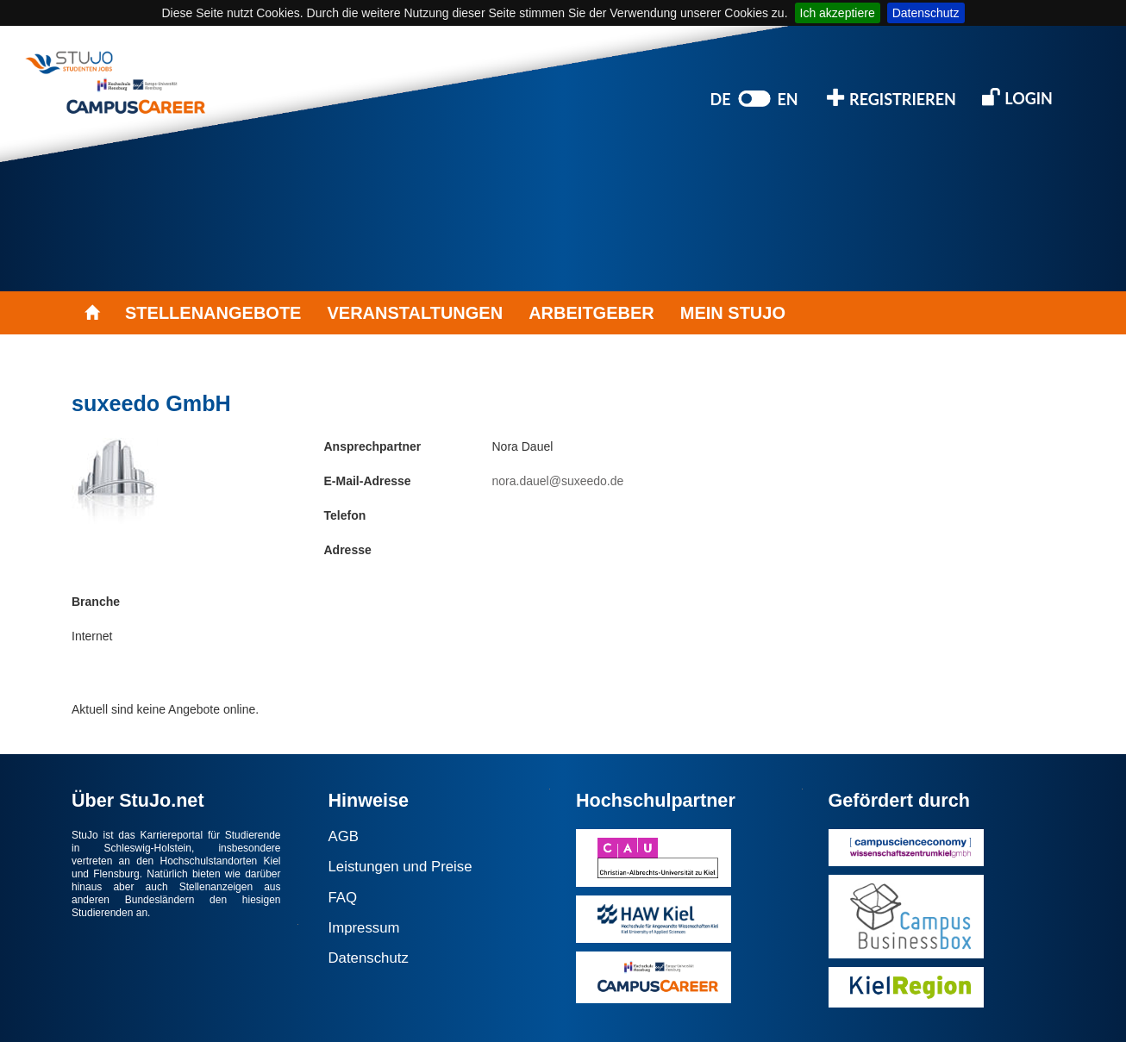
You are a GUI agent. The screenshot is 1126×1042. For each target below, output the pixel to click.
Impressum (364, 928)
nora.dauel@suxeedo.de (558, 481)
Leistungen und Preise (400, 866)
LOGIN (1017, 97)
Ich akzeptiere (837, 13)
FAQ (343, 897)
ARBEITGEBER (591, 312)
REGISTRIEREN (891, 98)
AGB (343, 836)
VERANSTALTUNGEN (415, 312)
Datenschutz (926, 13)
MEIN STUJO (732, 312)
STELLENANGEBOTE (213, 312)
